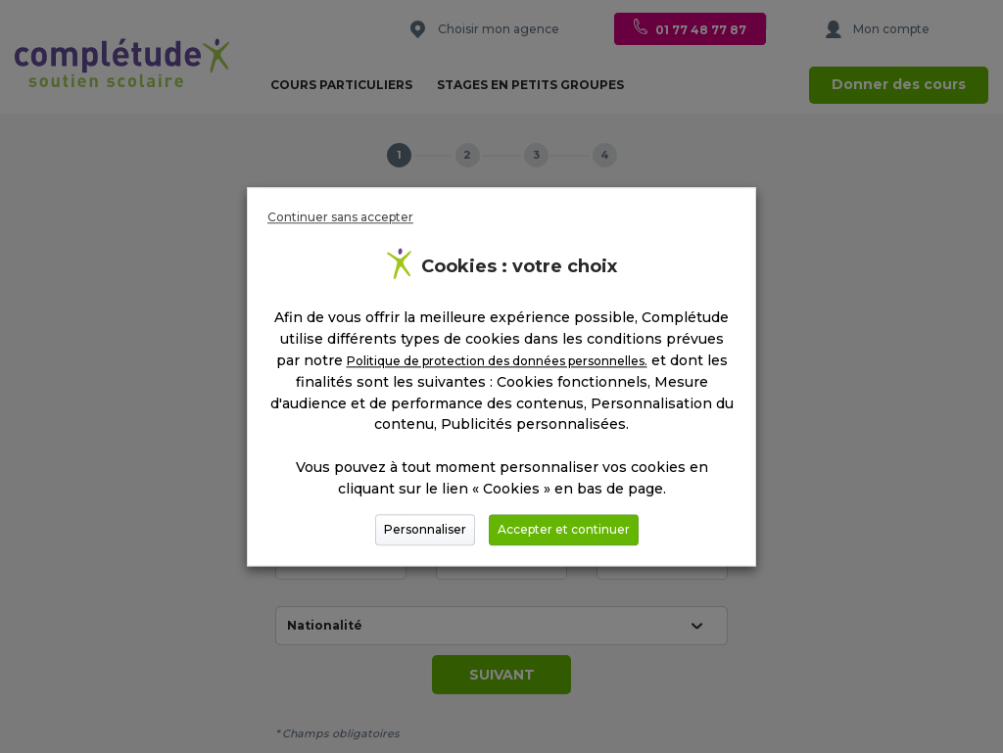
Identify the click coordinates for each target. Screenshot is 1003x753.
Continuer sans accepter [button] (340, 217)
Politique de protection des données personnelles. (497, 360)
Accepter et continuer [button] (564, 529)
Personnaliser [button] (425, 529)
